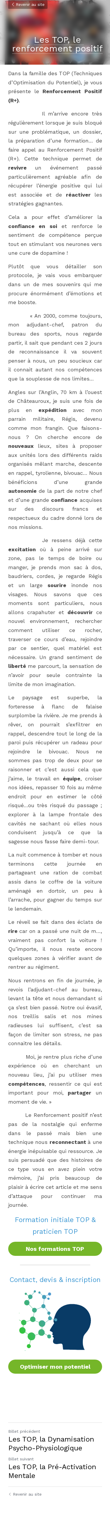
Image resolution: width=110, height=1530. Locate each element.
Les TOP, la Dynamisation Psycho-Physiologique (51, 1443)
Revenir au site (28, 4)
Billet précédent (24, 1431)
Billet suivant (21, 1459)
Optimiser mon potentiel (55, 1366)
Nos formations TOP (55, 1248)
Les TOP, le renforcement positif (57, 43)
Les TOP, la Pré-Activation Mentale (52, 1471)
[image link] (55, 1320)
